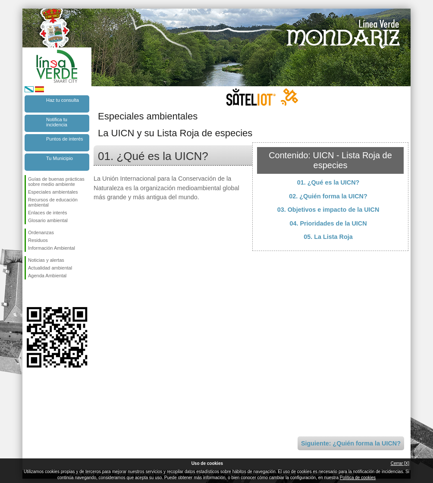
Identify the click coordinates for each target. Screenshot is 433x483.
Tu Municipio (59, 158)
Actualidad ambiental (50, 267)
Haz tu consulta (62, 100)
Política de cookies (358, 477)
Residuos (38, 240)
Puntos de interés (64, 138)
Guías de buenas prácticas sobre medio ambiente (56, 181)
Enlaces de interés (47, 212)
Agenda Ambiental (47, 275)
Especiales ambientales (53, 191)
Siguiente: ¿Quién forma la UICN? (351, 443)
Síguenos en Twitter (44, 293)
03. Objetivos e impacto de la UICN (328, 209)
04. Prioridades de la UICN (328, 223)
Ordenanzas (41, 232)
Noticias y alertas (46, 260)
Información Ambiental (51, 248)
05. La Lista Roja (328, 236)
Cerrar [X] (400, 463)
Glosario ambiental (48, 220)
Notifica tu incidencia (56, 122)
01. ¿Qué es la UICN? (328, 182)
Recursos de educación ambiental (53, 202)
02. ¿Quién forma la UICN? (328, 196)
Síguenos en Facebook (30, 293)
